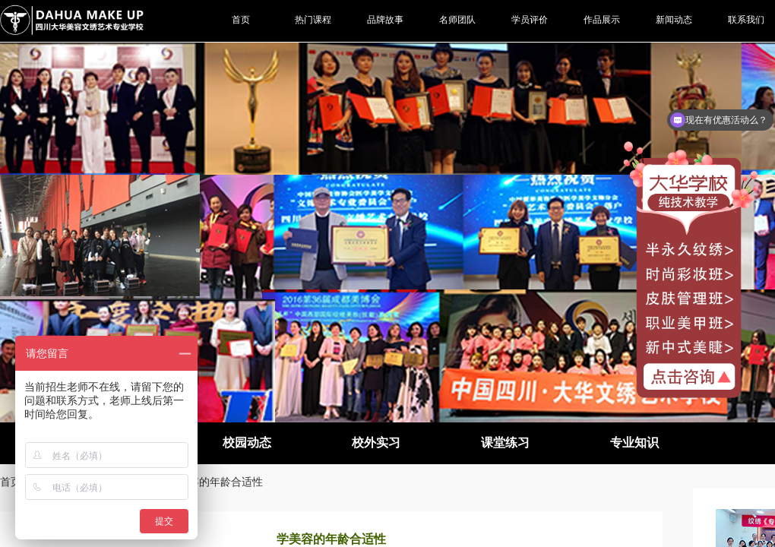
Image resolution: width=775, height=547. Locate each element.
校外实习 (376, 442)
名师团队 (457, 19)
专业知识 (634, 442)
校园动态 (247, 442)
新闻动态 (674, 19)
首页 (10, 482)
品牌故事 (385, 19)
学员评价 (529, 19)
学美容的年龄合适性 (215, 482)
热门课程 (313, 19)
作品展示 (602, 19)
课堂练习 (505, 442)
